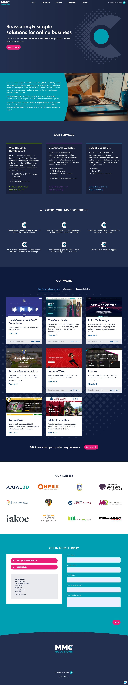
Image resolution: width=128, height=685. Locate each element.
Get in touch (13, 47)
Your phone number (74, 594)
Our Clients (72, 3)
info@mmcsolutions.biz (25, 569)
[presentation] (80, 622)
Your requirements (74, 604)
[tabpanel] (64, 375)
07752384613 (20, 575)
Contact (84, 3)
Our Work (59, 3)
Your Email (71, 584)
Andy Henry (35, 350)
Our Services (45, 3)
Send (116, 631)
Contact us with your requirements (18, 197)
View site (13, 342)
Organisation (72, 574)
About (33, 3)
